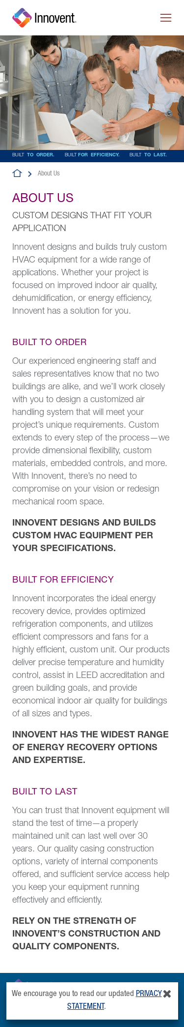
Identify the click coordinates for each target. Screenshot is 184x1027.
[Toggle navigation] (166, 17)
